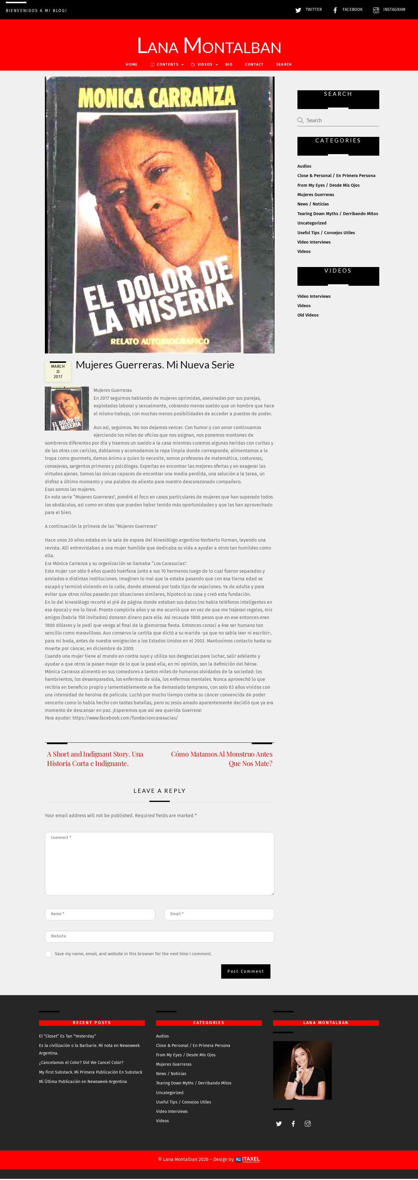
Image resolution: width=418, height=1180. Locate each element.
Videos (304, 253)
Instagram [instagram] (388, 9)
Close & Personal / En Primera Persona (336, 176)
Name (58, 915)
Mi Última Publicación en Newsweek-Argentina (83, 1082)
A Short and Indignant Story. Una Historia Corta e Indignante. (95, 759)
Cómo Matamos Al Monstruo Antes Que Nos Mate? (222, 759)
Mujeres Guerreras (315, 195)
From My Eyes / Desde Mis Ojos (328, 186)
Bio (229, 66)
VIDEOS (201, 66)
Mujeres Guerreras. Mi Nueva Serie (155, 365)
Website (58, 937)
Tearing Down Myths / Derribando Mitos (337, 214)
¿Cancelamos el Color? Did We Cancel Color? (81, 1064)
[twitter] (279, 1124)
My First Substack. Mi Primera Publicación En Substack (90, 1073)
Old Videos (308, 316)
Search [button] (284, 66)
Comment (61, 838)
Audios (304, 167)
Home (132, 66)
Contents (164, 66)
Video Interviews (314, 243)
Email (177, 915)
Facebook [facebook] (346, 9)
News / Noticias (313, 205)
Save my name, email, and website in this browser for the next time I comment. (133, 955)
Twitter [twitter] (307, 9)
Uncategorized (311, 224)
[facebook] (293, 1124)
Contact (254, 66)
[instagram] (308, 1124)
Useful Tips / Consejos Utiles (326, 234)
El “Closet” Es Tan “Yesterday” (67, 1037)
